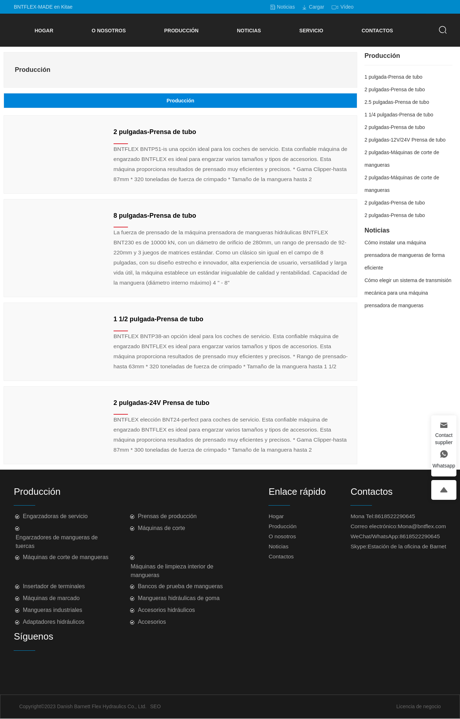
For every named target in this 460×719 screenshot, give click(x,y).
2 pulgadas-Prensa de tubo (155, 131)
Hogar (276, 516)
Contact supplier (443, 438)
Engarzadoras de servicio (55, 516)
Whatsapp (443, 466)
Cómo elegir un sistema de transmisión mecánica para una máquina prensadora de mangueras (407, 292)
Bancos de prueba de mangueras (180, 586)
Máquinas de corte (161, 528)
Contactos (281, 556)
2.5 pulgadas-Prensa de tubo (396, 102)
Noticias (286, 7)
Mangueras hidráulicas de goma (179, 598)
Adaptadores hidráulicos (53, 622)
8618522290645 (395, 516)
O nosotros (282, 536)
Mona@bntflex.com (422, 526)
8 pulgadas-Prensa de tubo (155, 215)
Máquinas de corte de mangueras (65, 557)
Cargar (316, 7)
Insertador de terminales (54, 586)
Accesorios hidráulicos (166, 610)
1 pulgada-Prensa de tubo (393, 77)
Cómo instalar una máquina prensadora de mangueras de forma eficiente (404, 255)
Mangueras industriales (52, 610)
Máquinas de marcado (51, 598)
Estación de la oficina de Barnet (407, 546)
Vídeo (347, 7)
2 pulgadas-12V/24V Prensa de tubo (405, 140)
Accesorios (152, 622)
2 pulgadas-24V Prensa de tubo (162, 402)
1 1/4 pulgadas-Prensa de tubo (398, 114)
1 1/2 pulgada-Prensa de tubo (158, 319)
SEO (155, 706)
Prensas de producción (167, 516)
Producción (282, 526)
